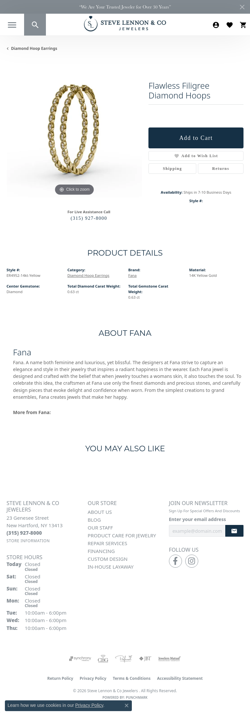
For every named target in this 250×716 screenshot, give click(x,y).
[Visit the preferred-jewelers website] (123, 659)
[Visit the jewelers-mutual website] (169, 659)
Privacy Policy (93, 678)
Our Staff (100, 527)
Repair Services (107, 543)
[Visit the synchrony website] (80, 659)
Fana (132, 275)
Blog (94, 519)
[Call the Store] (24, 533)
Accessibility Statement (179, 678)
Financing (101, 551)
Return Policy (60, 678)
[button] (35, 25)
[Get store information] (28, 541)
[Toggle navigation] (12, 25)
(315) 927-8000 (89, 218)
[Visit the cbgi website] (103, 659)
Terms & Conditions (132, 678)
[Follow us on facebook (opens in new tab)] (175, 561)
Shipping (172, 168)
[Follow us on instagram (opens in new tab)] (191, 561)
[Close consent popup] (127, 706)
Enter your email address (197, 519)
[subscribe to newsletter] (234, 531)
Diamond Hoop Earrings (34, 48)
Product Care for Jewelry (122, 535)
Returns (220, 168)
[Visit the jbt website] (145, 659)
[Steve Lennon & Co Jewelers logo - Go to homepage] (125, 24)
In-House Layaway (110, 566)
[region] (74, 129)
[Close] (242, 7)
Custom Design (107, 559)
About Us (100, 512)
